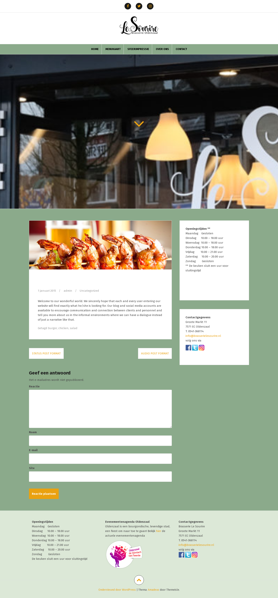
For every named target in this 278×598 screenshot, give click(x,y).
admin (68, 290)
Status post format (46, 353)
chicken (63, 328)
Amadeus (153, 589)
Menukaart (113, 49)
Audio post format (155, 353)
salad (73, 328)
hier (158, 531)
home (95, 49)
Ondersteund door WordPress (117, 589)
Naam (33, 432)
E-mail (33, 450)
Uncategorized (89, 290)
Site (32, 468)
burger (52, 328)
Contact (181, 49)
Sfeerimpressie (138, 49)
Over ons (162, 49)
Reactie (34, 386)
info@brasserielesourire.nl (203, 336)
